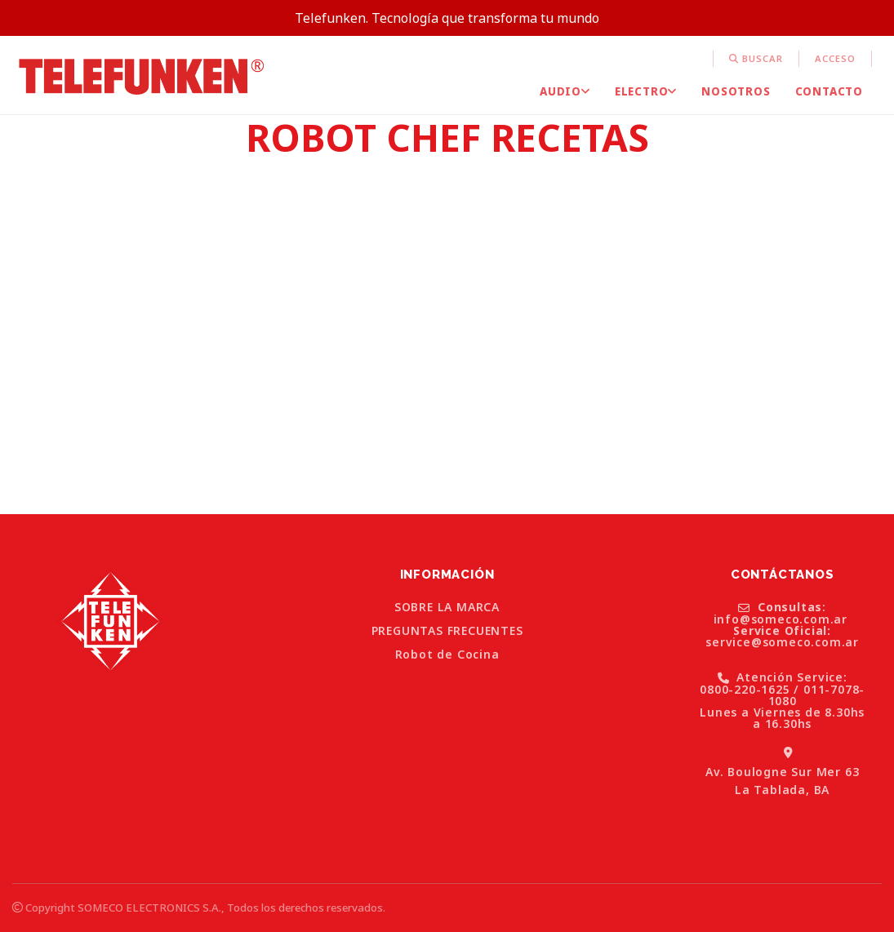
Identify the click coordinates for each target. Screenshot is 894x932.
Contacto (829, 91)
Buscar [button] (756, 58)
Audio (565, 91)
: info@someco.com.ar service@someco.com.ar (782, 625)
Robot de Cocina (447, 654)
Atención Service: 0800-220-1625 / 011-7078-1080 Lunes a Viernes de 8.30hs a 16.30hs (782, 701)
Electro (646, 91)
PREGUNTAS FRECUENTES (447, 631)
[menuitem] (713, 58)
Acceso (835, 58)
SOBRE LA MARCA (447, 607)
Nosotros (735, 91)
